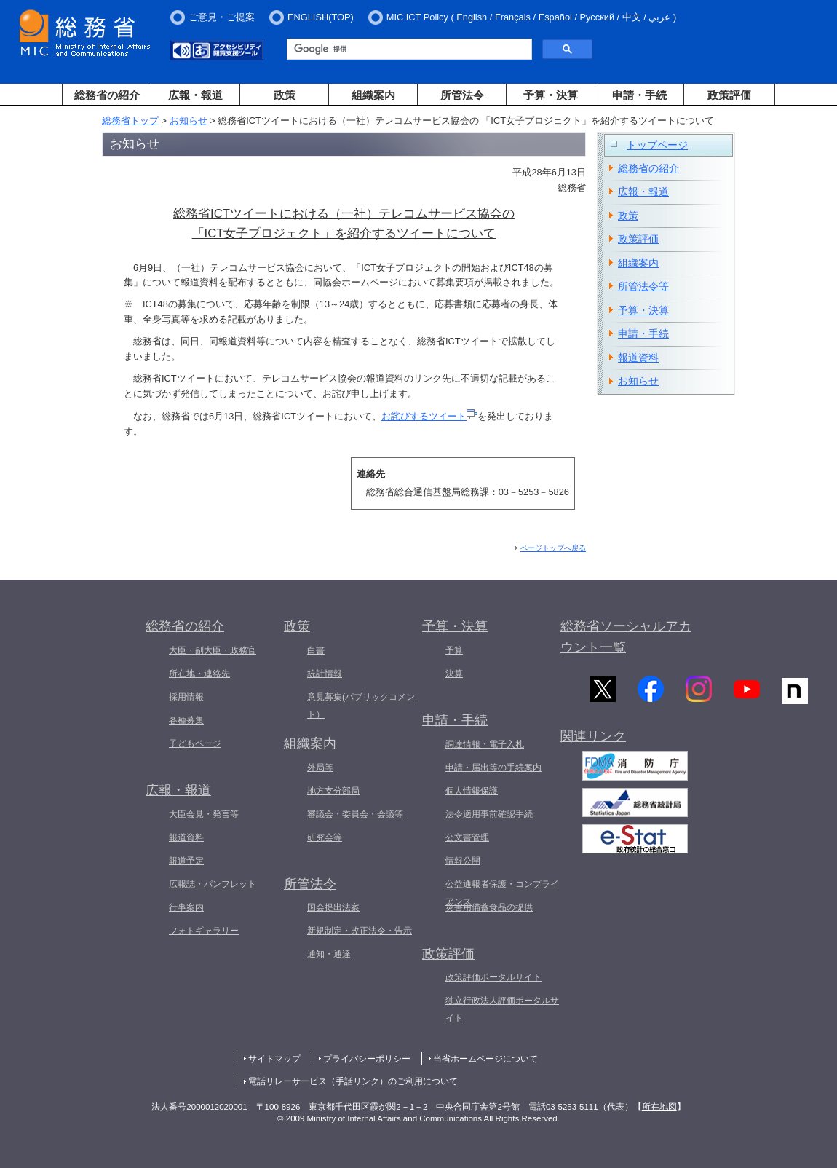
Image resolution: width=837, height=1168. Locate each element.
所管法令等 (643, 286)
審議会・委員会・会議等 (355, 814)
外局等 (320, 767)
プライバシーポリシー (366, 1058)
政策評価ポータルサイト (493, 977)
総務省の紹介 (107, 95)
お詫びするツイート (429, 416)
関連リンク (593, 740)
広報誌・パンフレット (212, 884)
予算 (454, 650)
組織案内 (373, 95)
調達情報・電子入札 (484, 744)
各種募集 (186, 720)
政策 (284, 95)
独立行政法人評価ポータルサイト (502, 1009)
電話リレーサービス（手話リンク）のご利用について (353, 1081)
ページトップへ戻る (553, 548)
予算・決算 (550, 95)
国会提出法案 (333, 907)
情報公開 (462, 861)
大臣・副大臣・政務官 (212, 650)
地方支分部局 (333, 791)
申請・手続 (639, 95)
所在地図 (659, 1106)
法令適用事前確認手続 (489, 814)
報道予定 (186, 861)
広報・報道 (195, 95)
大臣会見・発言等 (204, 814)
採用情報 (186, 697)
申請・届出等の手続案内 (493, 767)
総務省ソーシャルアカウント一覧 (625, 637)
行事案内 (186, 907)
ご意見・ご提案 (222, 17)
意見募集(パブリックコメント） (361, 705)
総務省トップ (130, 120)
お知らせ (188, 120)
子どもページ (195, 743)
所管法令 (462, 95)
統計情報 (324, 673)
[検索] (408, 49)
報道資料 (638, 357)
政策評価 (729, 95)
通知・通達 (329, 954)
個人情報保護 (471, 791)
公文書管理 (467, 837)
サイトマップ (274, 1058)
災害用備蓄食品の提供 (489, 907)
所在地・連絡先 (199, 673)
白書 (316, 650)
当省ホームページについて (485, 1058)
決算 (454, 673)
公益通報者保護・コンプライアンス (502, 893)
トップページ (657, 145)
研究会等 (324, 837)
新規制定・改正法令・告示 (359, 931)
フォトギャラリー (204, 931)
